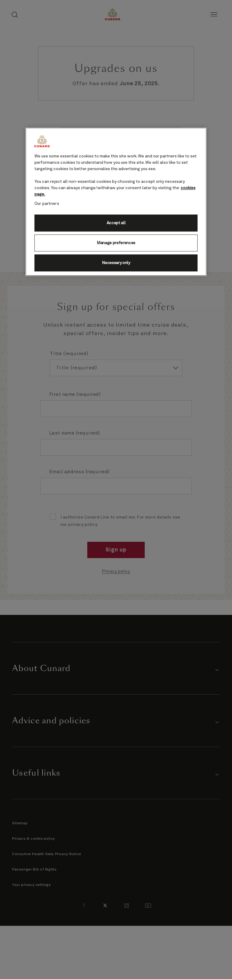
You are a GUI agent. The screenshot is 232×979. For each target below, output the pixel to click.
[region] (116, 202)
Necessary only (116, 263)
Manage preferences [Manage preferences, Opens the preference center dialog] (116, 243)
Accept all (116, 223)
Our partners (46, 204)
